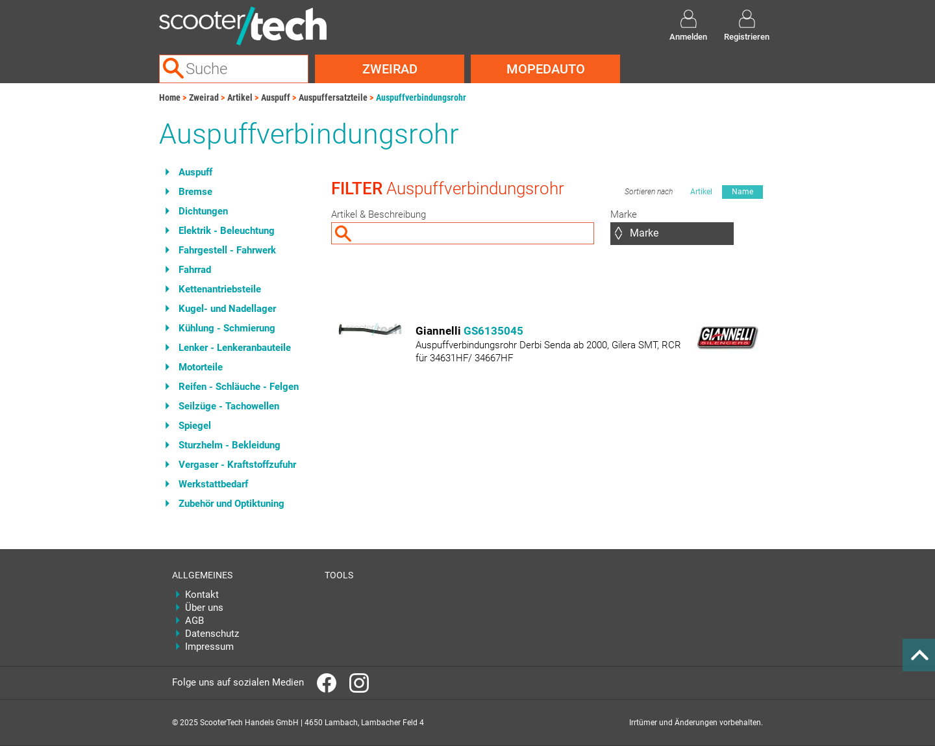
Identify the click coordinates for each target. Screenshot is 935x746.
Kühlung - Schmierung (227, 328)
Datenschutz (212, 633)
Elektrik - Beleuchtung (227, 231)
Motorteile (201, 367)
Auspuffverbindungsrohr (421, 97)
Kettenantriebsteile (220, 289)
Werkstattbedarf (213, 484)
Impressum (209, 646)
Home (170, 97)
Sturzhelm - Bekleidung (229, 445)
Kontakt (202, 594)
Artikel (240, 97)
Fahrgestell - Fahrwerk (227, 250)
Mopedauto (545, 69)
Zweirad (390, 69)
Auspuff (275, 97)
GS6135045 (493, 330)
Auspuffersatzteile (333, 97)
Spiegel (195, 425)
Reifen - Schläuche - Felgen (239, 386)
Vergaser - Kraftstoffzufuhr (237, 464)
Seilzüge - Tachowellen (229, 406)
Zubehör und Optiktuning (231, 503)
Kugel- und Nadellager (227, 309)
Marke (623, 214)
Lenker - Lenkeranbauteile (235, 348)
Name (742, 191)
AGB (194, 620)
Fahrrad (195, 270)
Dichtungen (203, 211)
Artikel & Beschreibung (378, 214)
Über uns (204, 607)
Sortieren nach (649, 191)
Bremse (195, 192)
